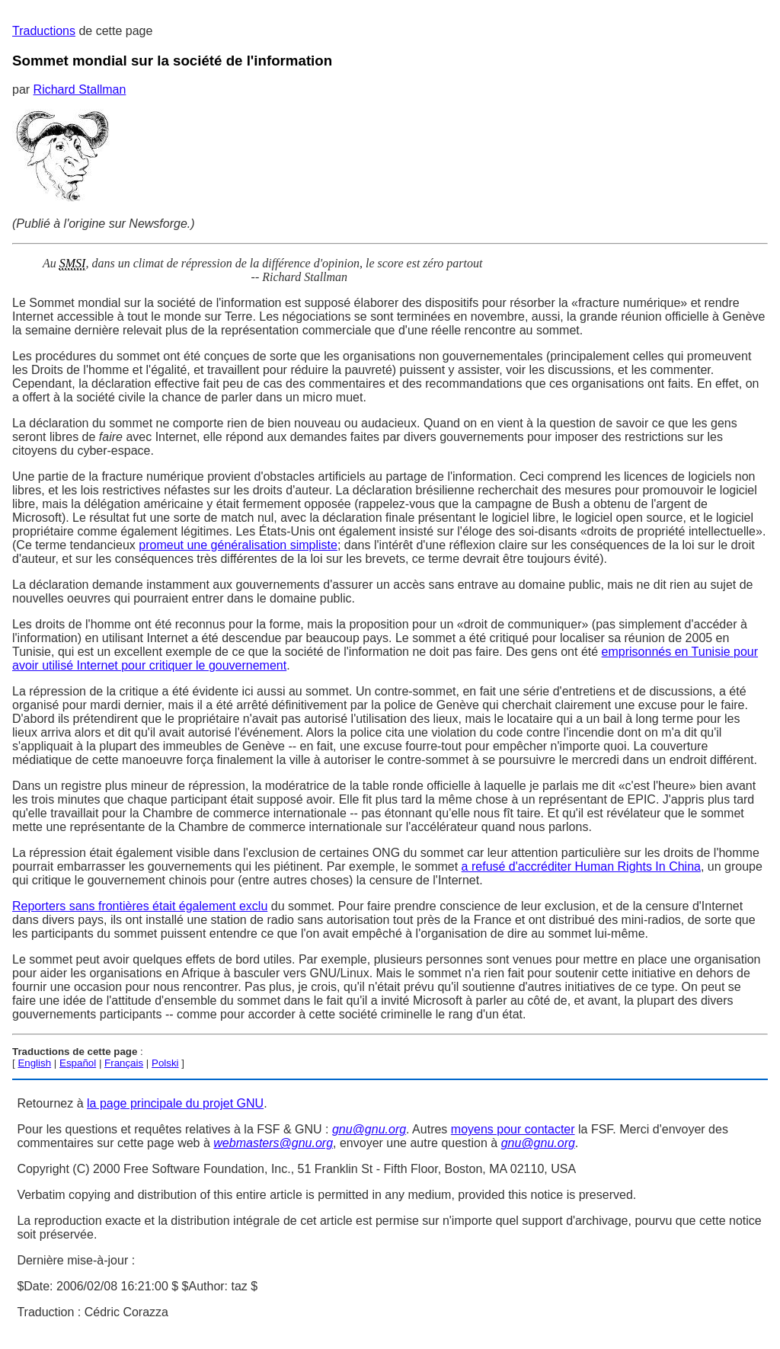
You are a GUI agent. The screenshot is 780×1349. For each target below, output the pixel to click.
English (34, 1063)
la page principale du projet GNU (175, 1103)
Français (123, 1063)
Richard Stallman (80, 89)
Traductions (43, 30)
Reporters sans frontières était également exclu (139, 906)
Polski (165, 1063)
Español (77, 1063)
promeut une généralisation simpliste (238, 545)
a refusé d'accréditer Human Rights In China (581, 866)
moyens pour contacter (513, 1129)
